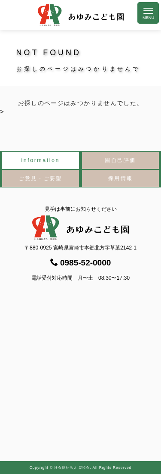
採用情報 (120, 178)
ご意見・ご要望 (40, 178)
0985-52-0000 (80, 262)
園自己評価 (120, 160)
